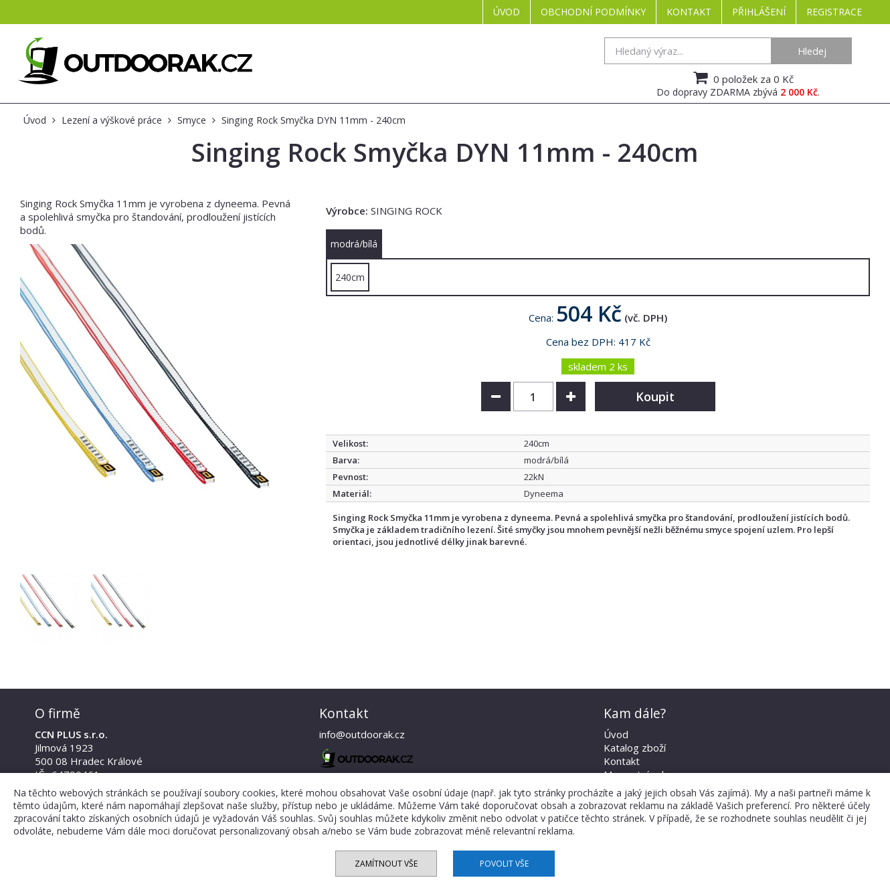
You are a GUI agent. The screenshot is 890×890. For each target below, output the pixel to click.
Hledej (812, 51)
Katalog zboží (635, 747)
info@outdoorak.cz (362, 734)
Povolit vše (504, 863)
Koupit (655, 396)
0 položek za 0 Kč (742, 78)
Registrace (834, 11)
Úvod (506, 11)
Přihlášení (759, 11)
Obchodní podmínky (593, 11)
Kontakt (688, 11)
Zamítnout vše (386, 863)
